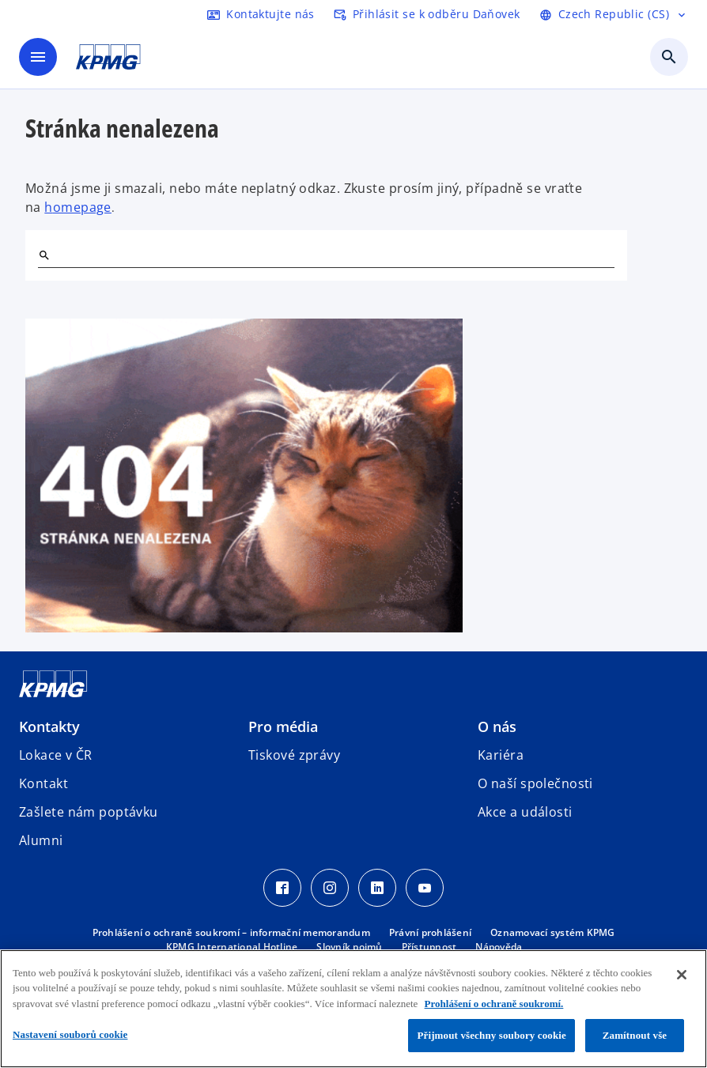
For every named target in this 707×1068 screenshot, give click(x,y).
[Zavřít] (681, 974)
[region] (353, 1008)
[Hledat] (44, 255)
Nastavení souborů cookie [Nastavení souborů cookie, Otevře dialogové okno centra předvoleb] (70, 1034)
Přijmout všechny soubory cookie (491, 1035)
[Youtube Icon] (425, 888)
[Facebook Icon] (282, 888)
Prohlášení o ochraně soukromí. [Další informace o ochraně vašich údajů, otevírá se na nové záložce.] (494, 1004)
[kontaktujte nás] (261, 14)
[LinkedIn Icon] (377, 888)
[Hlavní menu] (38, 57)
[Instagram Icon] (330, 888)
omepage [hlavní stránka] (82, 207)
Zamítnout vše (635, 1035)
